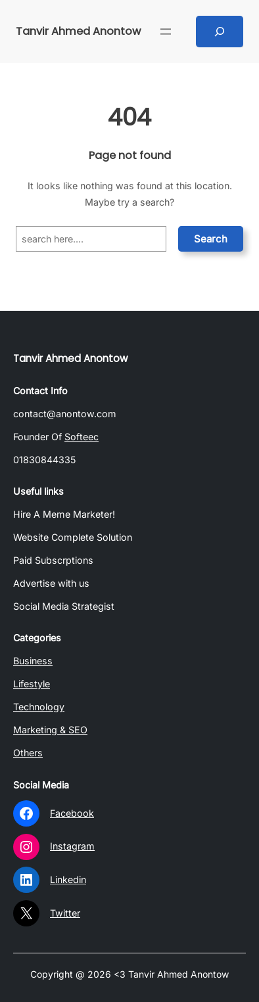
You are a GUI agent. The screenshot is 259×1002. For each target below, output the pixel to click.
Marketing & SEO (50, 729)
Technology (38, 706)
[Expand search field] (219, 31)
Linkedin (68, 879)
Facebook (72, 813)
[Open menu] (166, 31)
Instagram (72, 846)
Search (210, 239)
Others (28, 752)
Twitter (65, 913)
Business (33, 660)
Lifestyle (31, 683)
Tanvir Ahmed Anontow (78, 31)
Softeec (81, 436)
